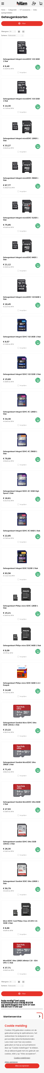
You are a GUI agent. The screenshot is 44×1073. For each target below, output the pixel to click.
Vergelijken (23, 72)
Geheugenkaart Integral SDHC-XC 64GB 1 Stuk (21, 531)
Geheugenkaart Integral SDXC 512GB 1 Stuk (20, 568)
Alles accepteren (22, 1066)
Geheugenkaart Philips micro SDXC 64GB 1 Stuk (22, 645)
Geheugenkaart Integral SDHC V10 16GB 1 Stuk (22, 337)
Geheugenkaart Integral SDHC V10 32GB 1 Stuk (22, 374)
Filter (22, 23)
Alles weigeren (11, 1062)
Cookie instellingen (22, 1058)
